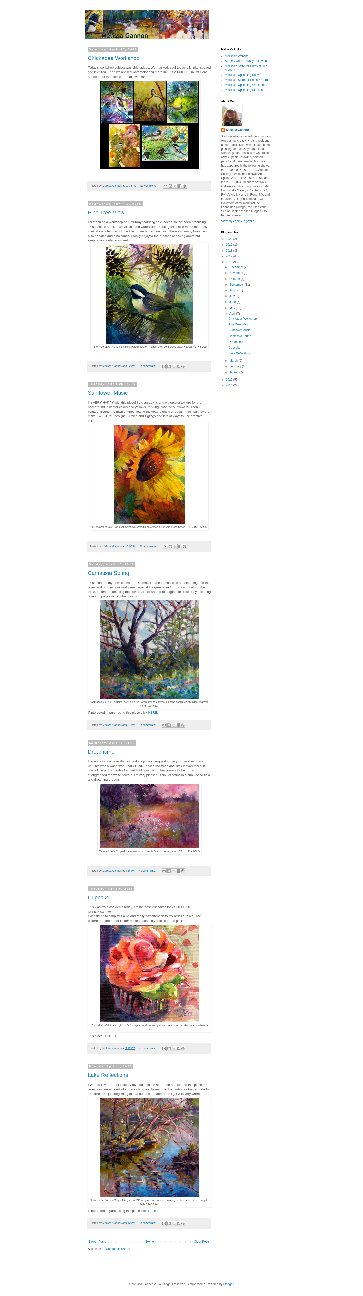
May (232, 308)
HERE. (153, 712)
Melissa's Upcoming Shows (243, 75)
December (236, 267)
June (233, 302)
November (236, 273)
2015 (229, 379)
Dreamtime (101, 752)
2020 (229, 239)
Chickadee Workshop (114, 58)
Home (150, 1241)
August (234, 290)
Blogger (228, 1284)
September (237, 284)
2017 (229, 256)
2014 (229, 385)
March (234, 360)
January (235, 372)
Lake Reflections (108, 1075)
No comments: (149, 185)
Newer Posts (97, 1241)
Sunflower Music (108, 393)
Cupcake (98, 897)
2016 (229, 262)
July (232, 296)
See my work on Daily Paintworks (247, 61)
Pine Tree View (106, 212)
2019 (229, 244)
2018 (229, 250)
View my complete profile (237, 221)
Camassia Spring (108, 573)
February (235, 366)
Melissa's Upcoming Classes (244, 90)
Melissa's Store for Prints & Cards (247, 80)
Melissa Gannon (237, 130)
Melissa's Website (236, 56)
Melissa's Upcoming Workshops (246, 85)
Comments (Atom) (118, 1249)
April (232, 313)
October (235, 279)
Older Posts (202, 1241)
